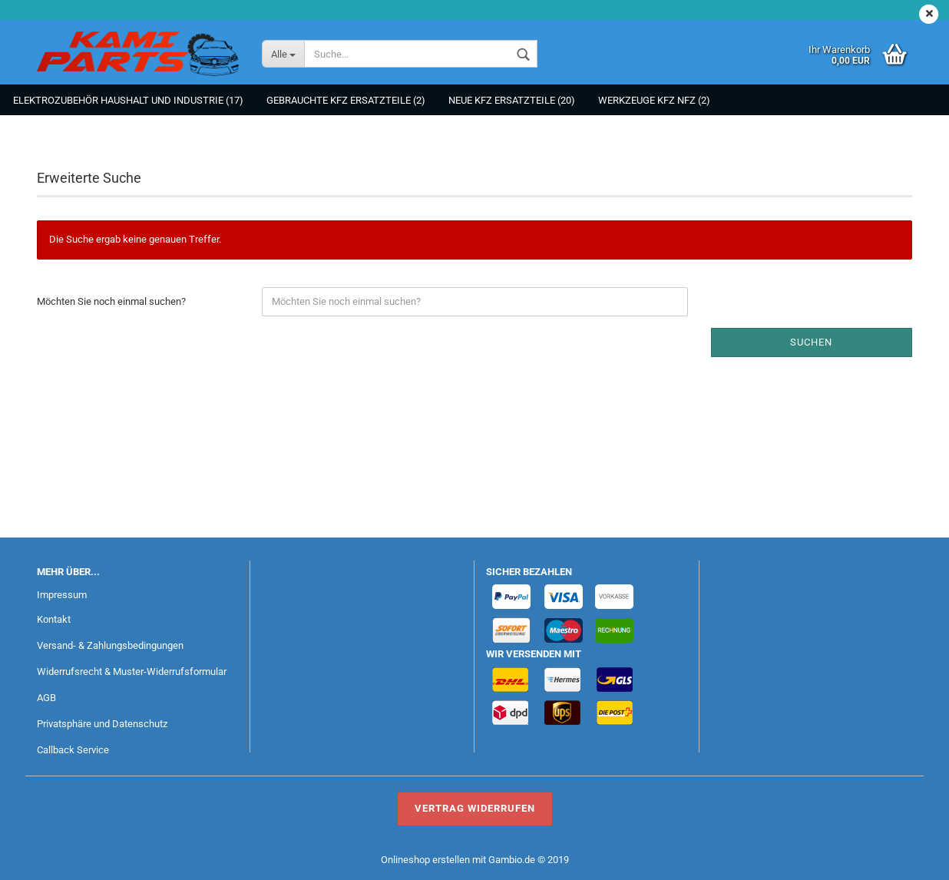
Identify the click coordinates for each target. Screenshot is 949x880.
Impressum (62, 594)
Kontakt (54, 619)
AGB (46, 697)
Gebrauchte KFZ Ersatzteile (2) (345, 100)
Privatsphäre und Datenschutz (102, 723)
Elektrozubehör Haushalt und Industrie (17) (128, 100)
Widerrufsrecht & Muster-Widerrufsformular (132, 671)
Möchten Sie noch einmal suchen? (111, 301)
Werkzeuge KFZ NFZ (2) (654, 100)
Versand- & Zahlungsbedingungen (110, 645)
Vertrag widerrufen (475, 808)
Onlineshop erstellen (425, 859)
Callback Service (73, 750)
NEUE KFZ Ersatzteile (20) (511, 100)
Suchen (811, 342)
